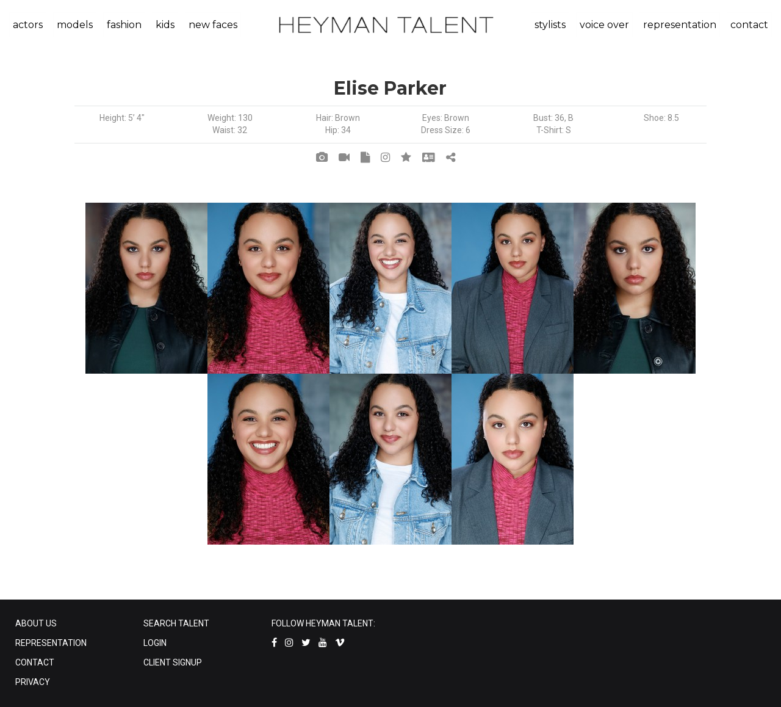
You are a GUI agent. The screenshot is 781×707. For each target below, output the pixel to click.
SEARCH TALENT (176, 623)
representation (679, 25)
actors (28, 25)
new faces (213, 25)
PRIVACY (32, 682)
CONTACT (34, 662)
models (75, 25)
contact (749, 25)
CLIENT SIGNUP (172, 662)
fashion (124, 25)
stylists (550, 25)
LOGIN (155, 643)
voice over (604, 25)
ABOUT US (36, 623)
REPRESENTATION (51, 643)
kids (165, 25)
